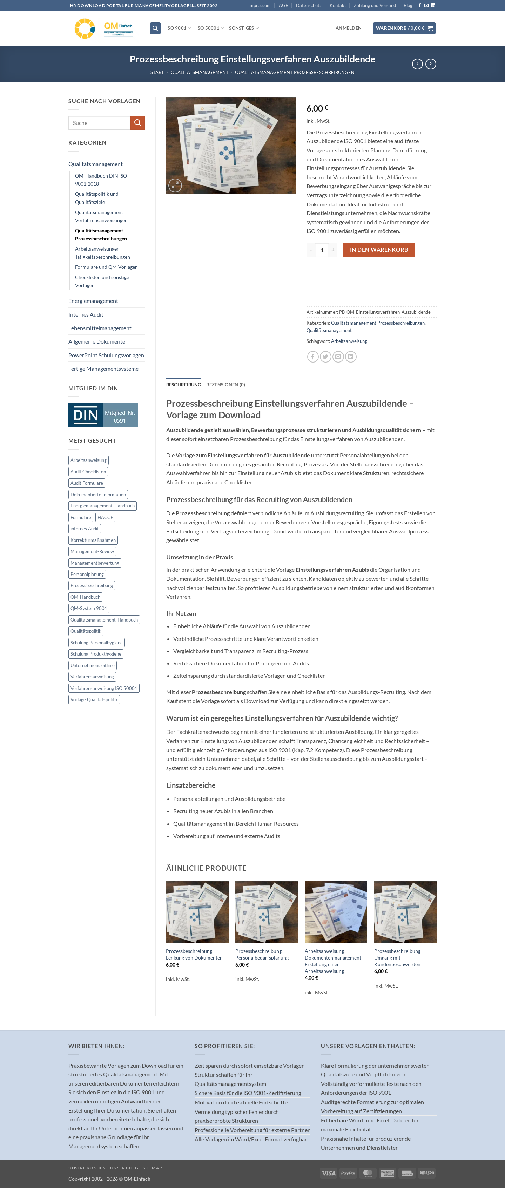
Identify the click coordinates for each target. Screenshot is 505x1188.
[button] (349, 28)
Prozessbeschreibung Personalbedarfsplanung (262, 954)
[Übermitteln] (137, 123)
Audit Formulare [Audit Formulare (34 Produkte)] (86, 483)
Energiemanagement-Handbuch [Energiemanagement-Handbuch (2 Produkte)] (102, 506)
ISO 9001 (178, 28)
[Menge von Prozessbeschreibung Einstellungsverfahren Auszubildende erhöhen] (333, 250)
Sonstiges (244, 28)
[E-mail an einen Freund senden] (338, 357)
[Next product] (417, 64)
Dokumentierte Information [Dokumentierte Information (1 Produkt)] (98, 494)
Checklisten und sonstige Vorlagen (102, 281)
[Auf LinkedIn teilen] (351, 357)
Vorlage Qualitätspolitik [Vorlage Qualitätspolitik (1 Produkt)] (94, 699)
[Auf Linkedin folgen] (433, 5)
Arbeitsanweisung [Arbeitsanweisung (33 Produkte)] (88, 460)
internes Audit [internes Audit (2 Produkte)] (84, 528)
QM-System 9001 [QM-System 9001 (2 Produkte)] (88, 608)
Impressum (259, 5)
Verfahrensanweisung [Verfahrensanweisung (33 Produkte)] (92, 676)
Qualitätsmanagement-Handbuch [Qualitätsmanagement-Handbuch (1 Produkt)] (104, 620)
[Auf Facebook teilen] (313, 357)
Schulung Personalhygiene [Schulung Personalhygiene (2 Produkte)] (96, 642)
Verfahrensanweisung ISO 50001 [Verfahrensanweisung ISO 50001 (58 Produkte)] (103, 688)
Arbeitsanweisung (349, 341)
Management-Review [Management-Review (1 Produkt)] (92, 551)
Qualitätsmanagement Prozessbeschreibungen (295, 72)
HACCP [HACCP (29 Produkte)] (105, 517)
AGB (283, 5)
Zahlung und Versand (375, 5)
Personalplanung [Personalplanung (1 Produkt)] (87, 574)
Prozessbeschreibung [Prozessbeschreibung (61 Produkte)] (91, 585)
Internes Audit (85, 314)
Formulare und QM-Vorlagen (106, 267)
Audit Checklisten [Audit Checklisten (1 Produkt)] (88, 471)
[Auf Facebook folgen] (420, 5)
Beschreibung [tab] (183, 384)
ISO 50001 (210, 28)
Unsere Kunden (87, 1167)
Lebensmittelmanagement (100, 328)
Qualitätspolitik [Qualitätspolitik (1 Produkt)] (85, 631)
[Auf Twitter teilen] (325, 357)
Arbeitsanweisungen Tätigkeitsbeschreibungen (102, 253)
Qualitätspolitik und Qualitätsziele (97, 198)
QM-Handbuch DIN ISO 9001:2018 (101, 180)
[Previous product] (430, 64)
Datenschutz (309, 5)
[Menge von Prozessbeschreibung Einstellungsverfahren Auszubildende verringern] (311, 250)
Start (157, 72)
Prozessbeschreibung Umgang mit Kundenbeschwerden (397, 957)
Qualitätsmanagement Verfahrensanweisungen (101, 216)
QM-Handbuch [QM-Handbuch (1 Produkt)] (85, 597)
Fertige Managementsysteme (103, 368)
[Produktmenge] (322, 250)
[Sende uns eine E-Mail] (426, 5)
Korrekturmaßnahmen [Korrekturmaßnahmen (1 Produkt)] (93, 540)
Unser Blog (124, 1167)
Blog (408, 5)
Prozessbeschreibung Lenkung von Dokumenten (194, 954)
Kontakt (338, 5)
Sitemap (152, 1167)
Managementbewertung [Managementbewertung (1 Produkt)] (94, 563)
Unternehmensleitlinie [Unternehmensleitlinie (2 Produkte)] (92, 665)
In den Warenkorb (379, 249)
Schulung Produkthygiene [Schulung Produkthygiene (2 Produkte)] (95, 654)
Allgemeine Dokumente (96, 341)
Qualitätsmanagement (200, 72)
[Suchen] (155, 28)
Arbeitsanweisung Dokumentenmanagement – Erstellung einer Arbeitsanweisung (335, 961)
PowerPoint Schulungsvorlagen (106, 355)
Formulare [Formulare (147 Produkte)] (80, 517)
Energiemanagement (93, 300)
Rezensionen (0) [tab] (225, 384)
